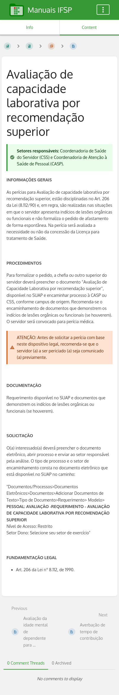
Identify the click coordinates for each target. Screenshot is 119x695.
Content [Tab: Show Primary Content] (89, 27)
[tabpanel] (59, 679)
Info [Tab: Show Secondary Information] (29, 27)
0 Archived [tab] (61, 662)
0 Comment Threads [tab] (26, 662)
